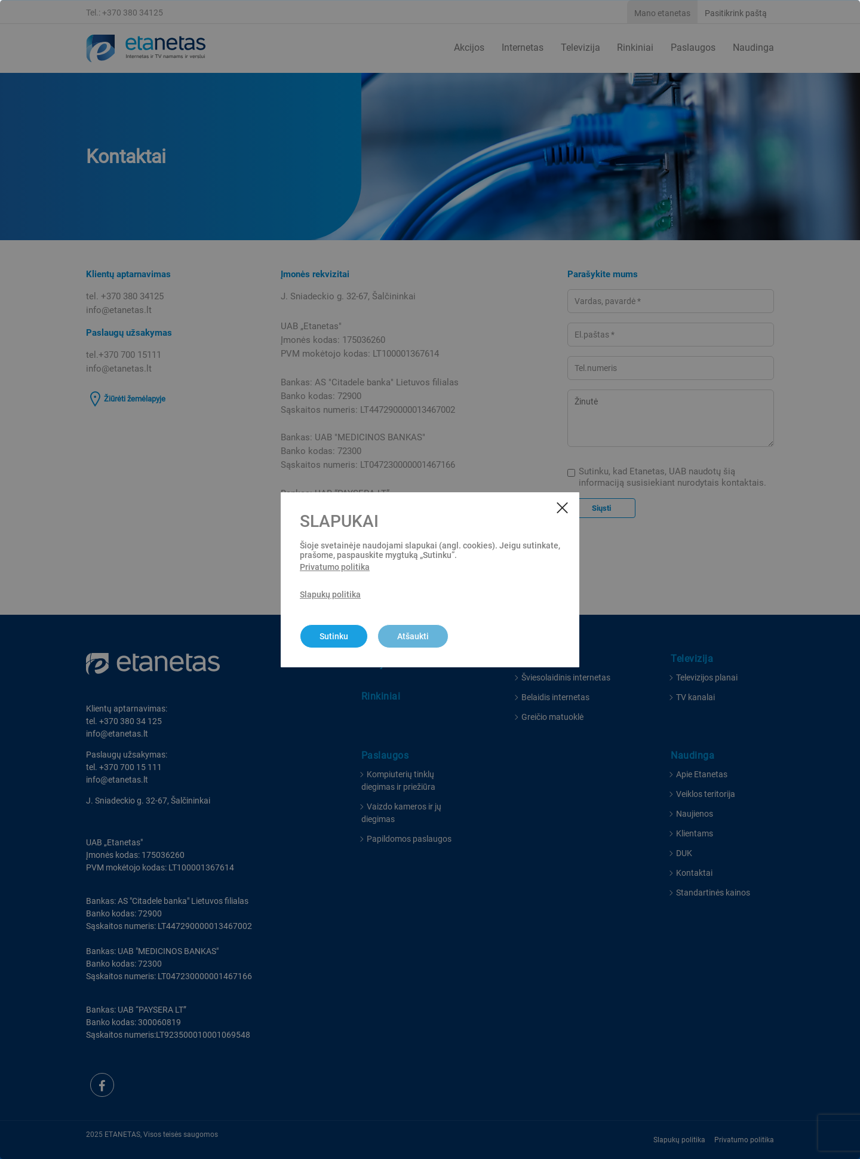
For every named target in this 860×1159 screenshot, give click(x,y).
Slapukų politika (330, 594)
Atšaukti (413, 636)
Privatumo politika (335, 567)
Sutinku (334, 636)
